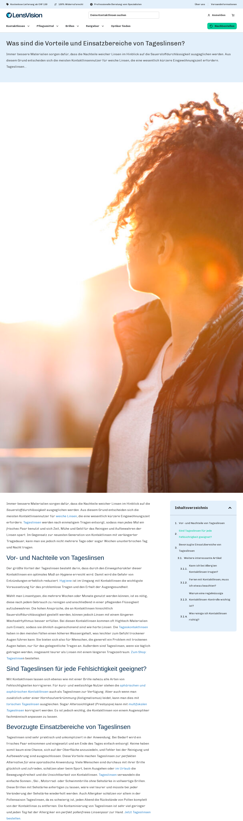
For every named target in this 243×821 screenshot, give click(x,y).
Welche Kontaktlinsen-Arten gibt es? (210, 631)
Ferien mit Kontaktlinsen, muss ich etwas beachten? (209, 583)
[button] (230, 508)
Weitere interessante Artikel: (203, 558)
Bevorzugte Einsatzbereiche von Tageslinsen (200, 547)
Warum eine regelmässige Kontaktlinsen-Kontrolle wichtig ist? (209, 600)
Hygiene (65, 581)
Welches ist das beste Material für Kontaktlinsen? (209, 644)
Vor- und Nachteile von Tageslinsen (202, 523)
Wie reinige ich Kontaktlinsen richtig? (208, 617)
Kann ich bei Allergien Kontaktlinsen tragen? (203, 569)
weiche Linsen (66, 516)
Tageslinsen (32, 522)
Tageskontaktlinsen (133, 627)
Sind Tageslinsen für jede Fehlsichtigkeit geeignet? (195, 534)
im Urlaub (122, 768)
